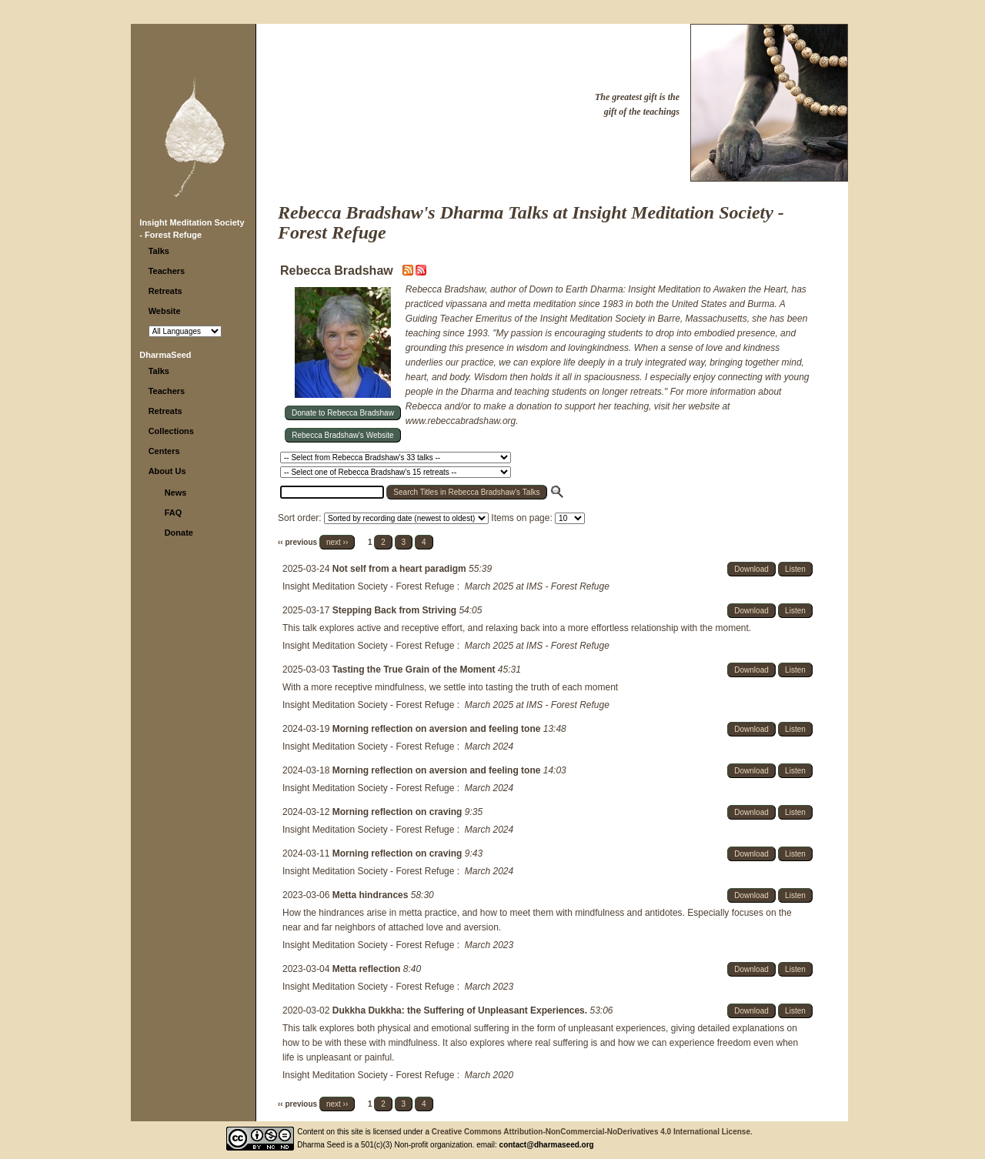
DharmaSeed (165, 354)
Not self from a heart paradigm (400, 568)
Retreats (165, 291)
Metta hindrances (371, 895)
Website (165, 311)
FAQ (173, 512)
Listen (795, 569)
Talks (159, 251)
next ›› (337, 542)
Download (751, 569)
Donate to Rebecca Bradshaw (343, 413)
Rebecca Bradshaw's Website (342, 435)
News (176, 492)
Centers (164, 451)
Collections (171, 431)
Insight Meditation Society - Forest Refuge (368, 586)
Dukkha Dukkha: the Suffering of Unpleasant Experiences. (461, 1010)
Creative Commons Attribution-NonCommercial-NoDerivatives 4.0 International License (591, 1131)
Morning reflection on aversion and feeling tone (437, 728)
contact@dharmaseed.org (546, 1145)
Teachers (167, 271)
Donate (179, 532)
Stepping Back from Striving (395, 610)
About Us (167, 471)
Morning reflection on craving (398, 812)
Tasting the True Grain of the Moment (415, 669)
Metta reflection (367, 969)
